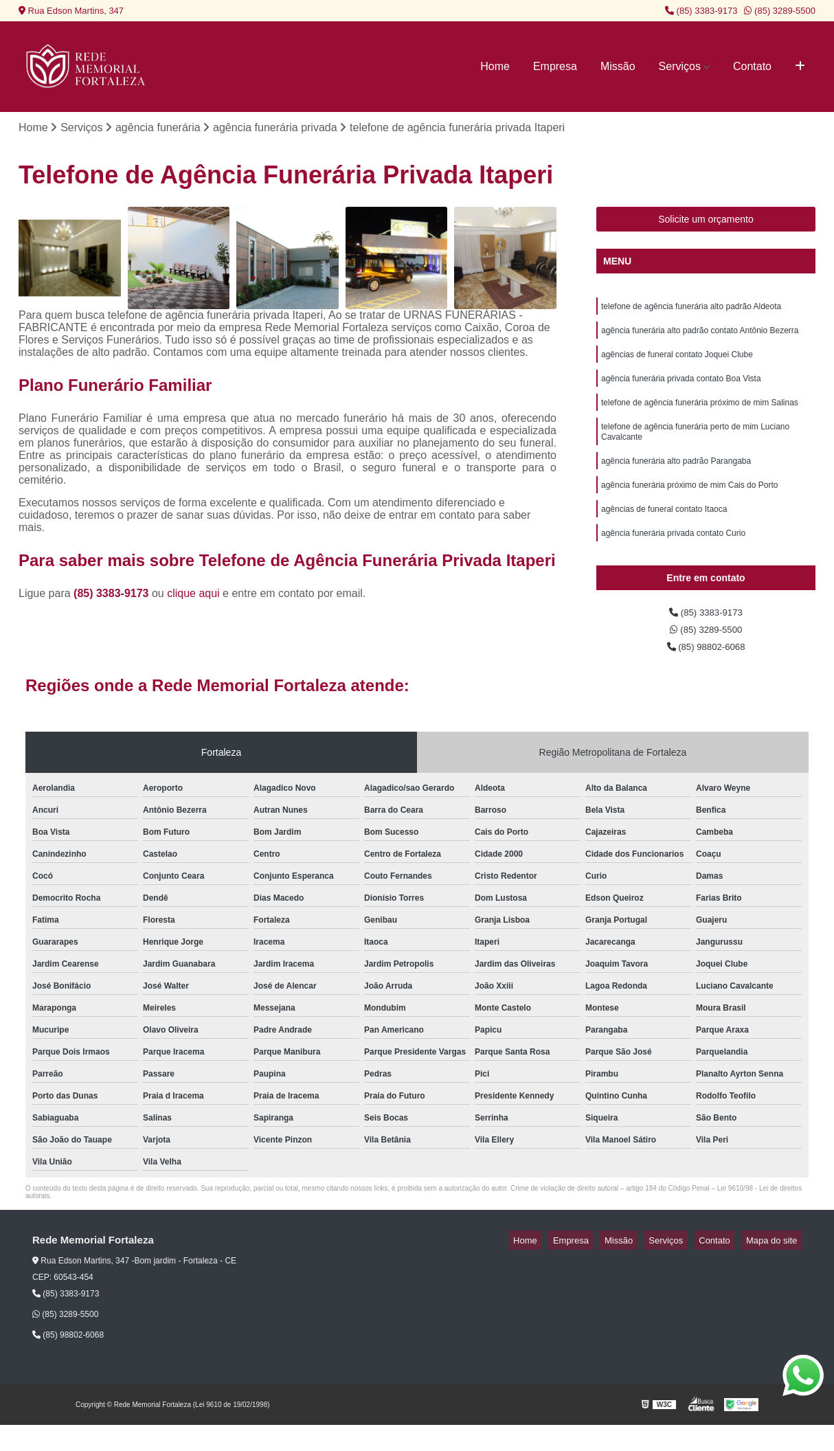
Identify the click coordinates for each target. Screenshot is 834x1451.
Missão (617, 66)
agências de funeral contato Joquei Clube (677, 363)
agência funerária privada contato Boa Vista (681, 389)
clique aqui (193, 595)
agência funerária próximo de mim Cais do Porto (689, 505)
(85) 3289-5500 (779, 10)
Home (495, 66)
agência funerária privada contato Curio (673, 558)
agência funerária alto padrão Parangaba (676, 479)
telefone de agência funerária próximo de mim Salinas (699, 415)
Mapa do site (775, 1266)
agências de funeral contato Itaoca (664, 532)
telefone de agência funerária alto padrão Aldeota (691, 310)
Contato (752, 66)
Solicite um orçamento (706, 221)
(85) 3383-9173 (701, 10)
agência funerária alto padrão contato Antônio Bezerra (700, 336)
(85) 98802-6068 (706, 671)
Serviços (680, 66)
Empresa (555, 66)
